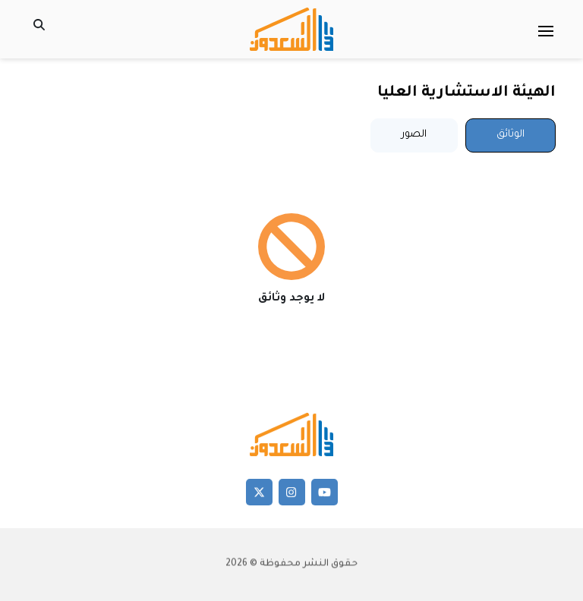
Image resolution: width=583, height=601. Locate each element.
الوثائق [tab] (510, 134)
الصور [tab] (414, 134)
